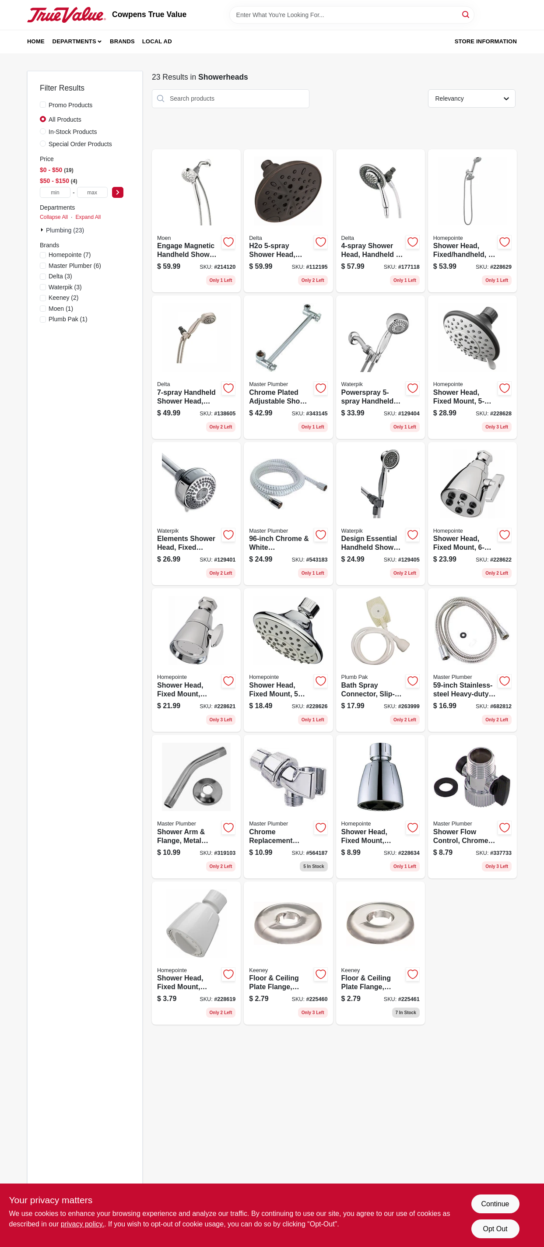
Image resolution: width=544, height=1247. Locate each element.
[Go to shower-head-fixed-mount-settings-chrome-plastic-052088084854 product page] (288, 660)
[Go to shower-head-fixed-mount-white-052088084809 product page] (196, 953)
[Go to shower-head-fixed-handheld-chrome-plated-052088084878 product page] (472, 221)
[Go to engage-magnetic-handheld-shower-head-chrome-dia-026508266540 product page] (196, 221)
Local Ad (157, 41)
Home (36, 41)
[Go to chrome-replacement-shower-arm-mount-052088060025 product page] (288, 806)
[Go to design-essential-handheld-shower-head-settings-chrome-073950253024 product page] (380, 514)
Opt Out (495, 1229)
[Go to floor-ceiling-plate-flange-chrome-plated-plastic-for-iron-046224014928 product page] (380, 953)
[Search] (466, 14)
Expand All (88, 217)
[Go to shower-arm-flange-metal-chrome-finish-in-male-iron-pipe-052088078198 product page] (196, 806)
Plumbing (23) (65, 230)
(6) (75, 265)
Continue (495, 1204)
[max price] (92, 192)
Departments (74, 41)
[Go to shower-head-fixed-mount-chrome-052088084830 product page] (472, 514)
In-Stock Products (73, 132)
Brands (122, 41)
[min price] (55, 192)
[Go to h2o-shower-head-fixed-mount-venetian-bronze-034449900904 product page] (288, 221)
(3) (60, 276)
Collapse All (54, 217)
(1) (61, 308)
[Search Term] (351, 15)
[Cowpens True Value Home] (66, 15)
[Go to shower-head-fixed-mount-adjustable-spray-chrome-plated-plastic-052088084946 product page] (380, 806)
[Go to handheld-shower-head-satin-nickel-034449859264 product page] (196, 367)
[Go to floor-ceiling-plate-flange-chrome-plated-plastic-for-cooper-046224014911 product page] (288, 953)
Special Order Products (80, 144)
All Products (65, 119)
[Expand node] (43, 230)
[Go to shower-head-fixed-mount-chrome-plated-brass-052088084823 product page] (196, 660)
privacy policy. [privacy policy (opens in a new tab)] (82, 1224)
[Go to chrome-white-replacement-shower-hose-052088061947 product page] (288, 514)
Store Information (486, 41)
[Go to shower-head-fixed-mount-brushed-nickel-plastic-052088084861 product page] (472, 367)
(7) (70, 254)
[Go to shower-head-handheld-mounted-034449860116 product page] (380, 221)
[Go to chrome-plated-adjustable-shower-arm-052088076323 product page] (288, 367)
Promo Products (70, 105)
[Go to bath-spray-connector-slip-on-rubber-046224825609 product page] (380, 660)
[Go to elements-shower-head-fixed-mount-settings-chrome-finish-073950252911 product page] (196, 514)
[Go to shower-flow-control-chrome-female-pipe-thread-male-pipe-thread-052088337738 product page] (472, 806)
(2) (64, 297)
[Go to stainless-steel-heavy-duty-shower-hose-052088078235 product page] (472, 660)
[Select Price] (117, 192)
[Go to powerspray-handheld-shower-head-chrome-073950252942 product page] (380, 367)
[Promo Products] (43, 105)
